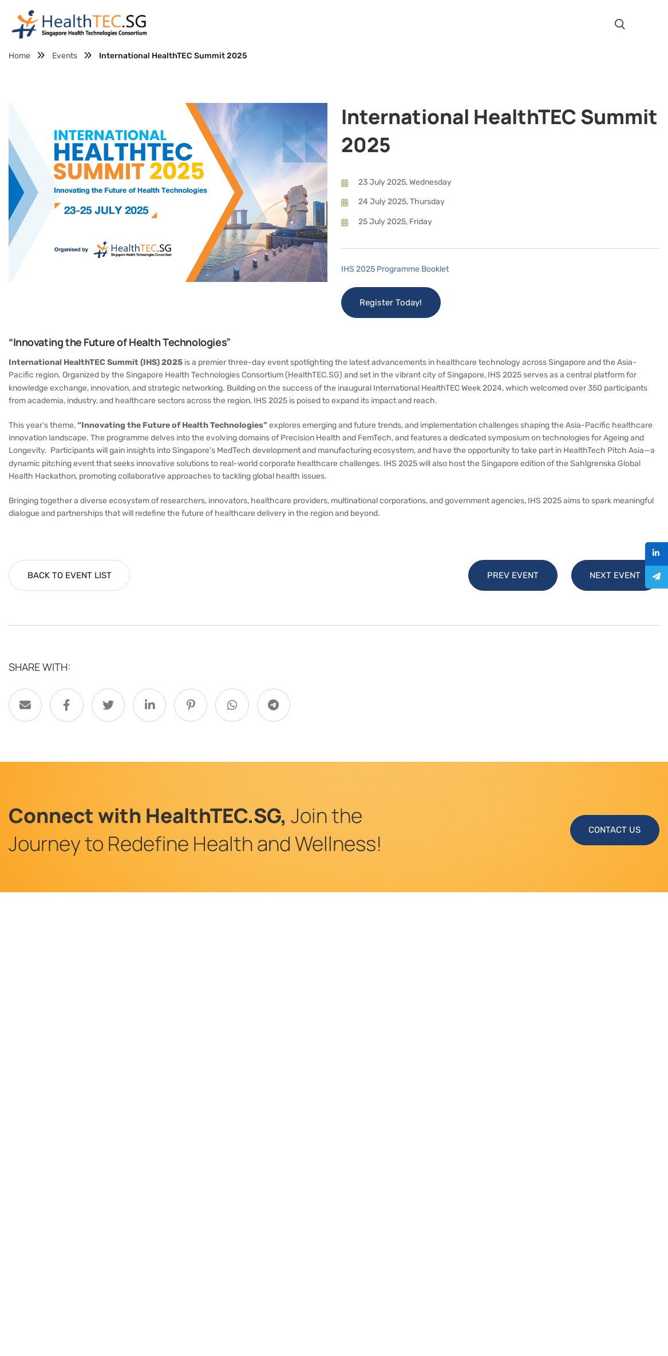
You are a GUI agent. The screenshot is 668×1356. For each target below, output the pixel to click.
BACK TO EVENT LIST (69, 576)
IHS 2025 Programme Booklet (395, 269)
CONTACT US (614, 831)
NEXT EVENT (615, 576)
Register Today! (391, 303)
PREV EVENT (512, 576)
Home (19, 56)
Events (64, 56)
